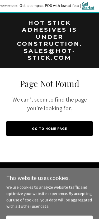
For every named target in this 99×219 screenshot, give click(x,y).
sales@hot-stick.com (62, 181)
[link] (49, 58)
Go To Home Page (49, 128)
